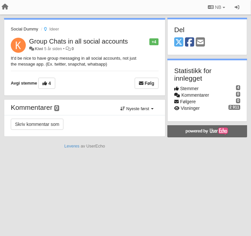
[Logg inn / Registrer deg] (237, 7)
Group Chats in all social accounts (78, 41)
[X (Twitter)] (178, 42)
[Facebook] (189, 42)
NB (216, 7)
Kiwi (39, 49)
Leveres (71, 146)
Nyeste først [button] (137, 108)
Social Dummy (24, 29)
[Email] (200, 42)
